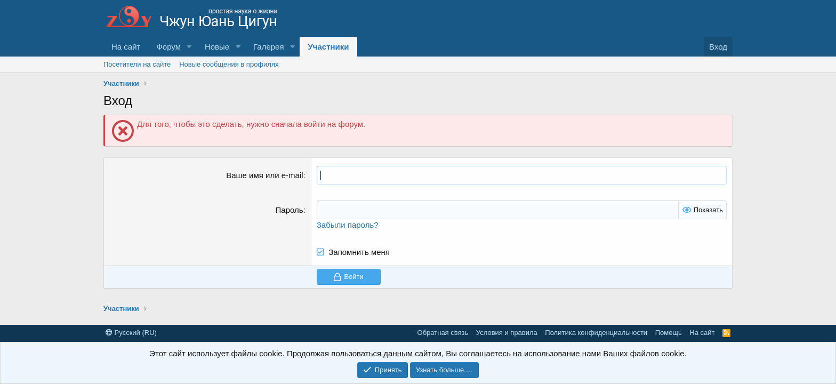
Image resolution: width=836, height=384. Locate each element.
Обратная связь (443, 333)
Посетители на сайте (137, 64)
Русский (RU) (131, 333)
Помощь (668, 333)
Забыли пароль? (348, 224)
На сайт (125, 46)
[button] (189, 47)
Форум (168, 46)
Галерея (268, 46)
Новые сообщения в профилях (228, 64)
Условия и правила (506, 333)
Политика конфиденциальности (596, 333)
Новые (217, 46)
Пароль (289, 209)
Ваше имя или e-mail (264, 175)
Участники (328, 46)
